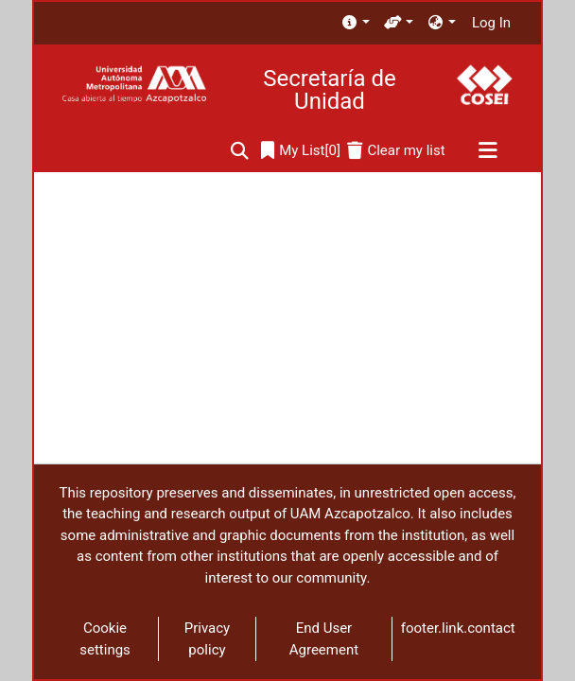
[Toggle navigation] (487, 151)
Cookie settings (105, 639)
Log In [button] (492, 22)
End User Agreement (323, 639)
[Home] (134, 84)
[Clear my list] (395, 151)
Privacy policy (207, 639)
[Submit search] (240, 151)
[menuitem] (355, 23)
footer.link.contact (458, 628)
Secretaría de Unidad (329, 90)
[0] (300, 151)
